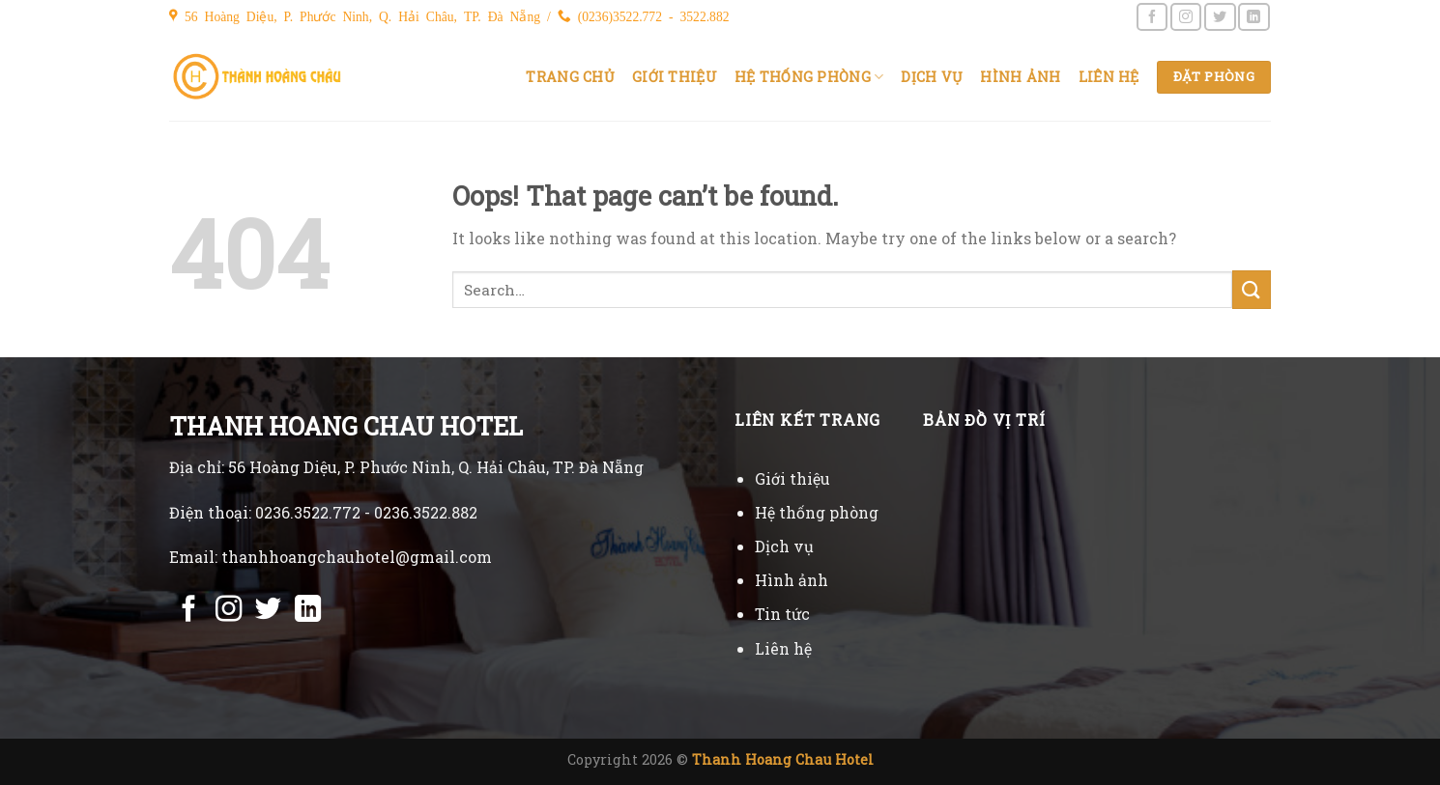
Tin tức (782, 613)
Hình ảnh (1020, 77)
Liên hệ (1109, 77)
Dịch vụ (932, 77)
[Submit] (1251, 289)
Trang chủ (570, 77)
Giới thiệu (674, 77)
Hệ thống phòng (809, 77)
